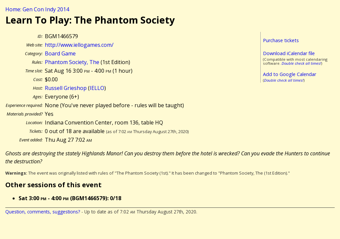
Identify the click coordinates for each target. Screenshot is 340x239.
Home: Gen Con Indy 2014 (37, 9)
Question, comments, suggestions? (42, 211)
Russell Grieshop (66, 88)
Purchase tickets (281, 40)
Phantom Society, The (72, 62)
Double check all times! (301, 63)
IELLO (97, 88)
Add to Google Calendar (289, 74)
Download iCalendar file (289, 53)
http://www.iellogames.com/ (79, 44)
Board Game (60, 53)
